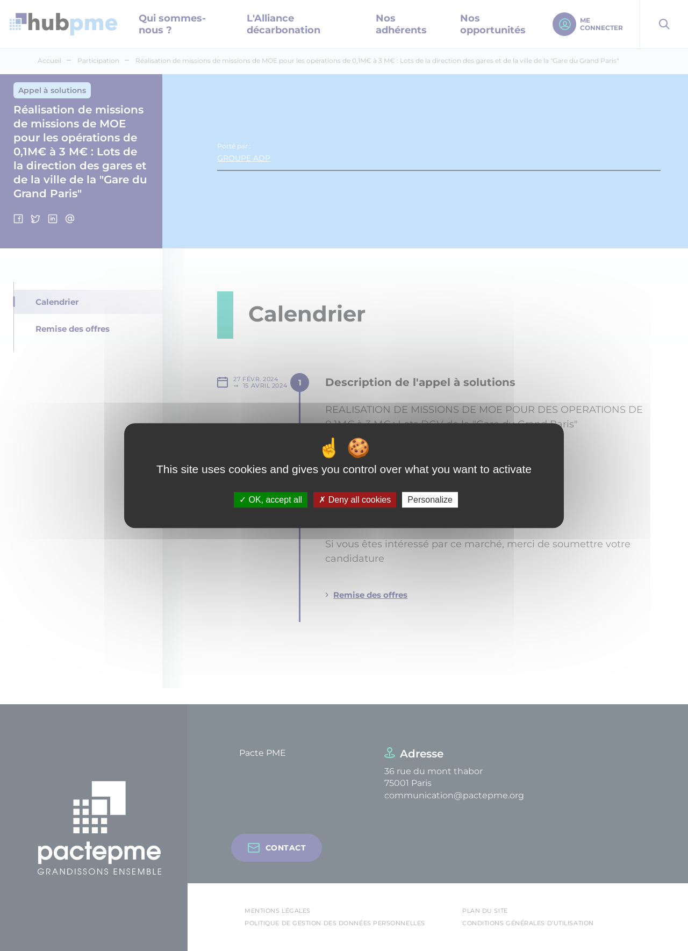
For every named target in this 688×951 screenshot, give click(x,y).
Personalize (430, 499)
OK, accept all (270, 499)
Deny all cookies (355, 499)
